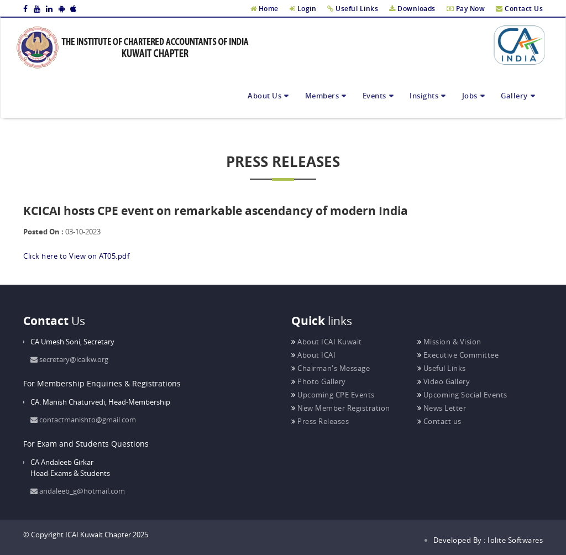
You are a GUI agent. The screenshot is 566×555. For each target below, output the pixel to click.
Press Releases (320, 421)
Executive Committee (458, 355)
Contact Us (519, 8)
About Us (264, 96)
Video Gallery (443, 381)
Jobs (470, 96)
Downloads (412, 8)
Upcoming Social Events (462, 395)
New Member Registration (340, 408)
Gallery (514, 96)
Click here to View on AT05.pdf (76, 256)
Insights (424, 96)
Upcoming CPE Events (333, 395)
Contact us (439, 421)
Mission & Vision (449, 342)
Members (322, 96)
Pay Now (466, 8)
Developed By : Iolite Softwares (488, 540)
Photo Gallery (318, 381)
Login (303, 8)
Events (374, 96)
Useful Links (352, 8)
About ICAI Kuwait (326, 342)
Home (264, 8)
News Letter (442, 408)
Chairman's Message (330, 368)
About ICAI (313, 355)
